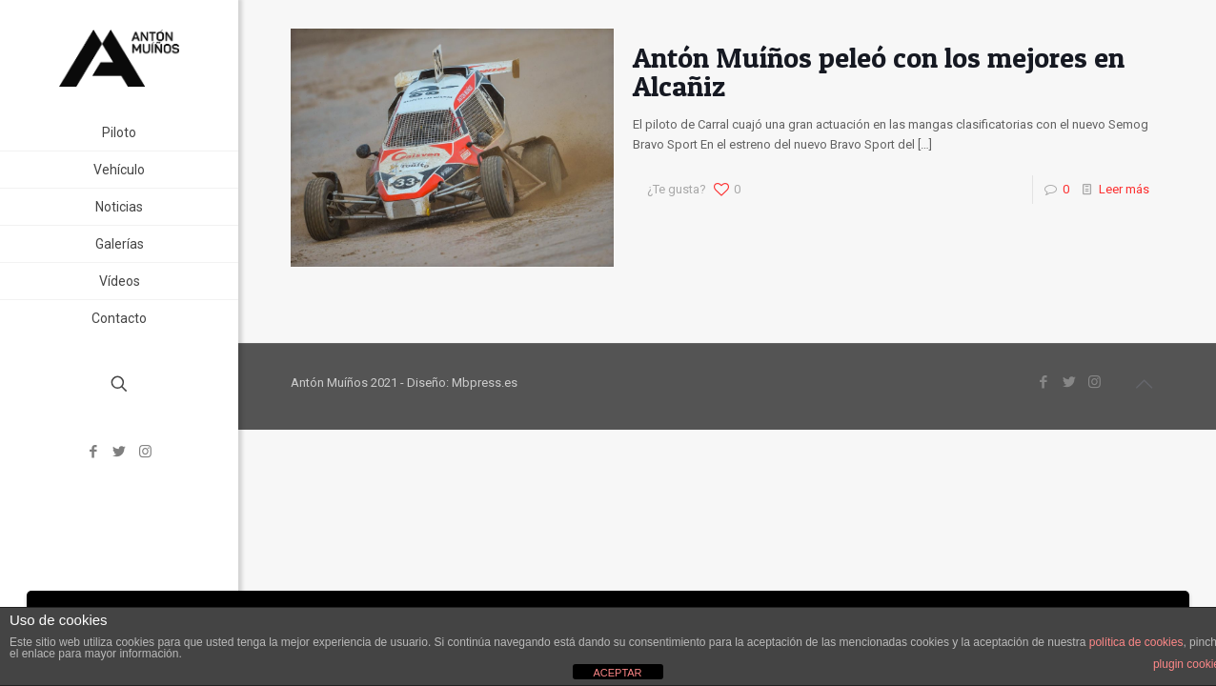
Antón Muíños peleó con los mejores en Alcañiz (879, 71)
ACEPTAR (617, 672)
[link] (220, 244)
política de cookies (1136, 642)
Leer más (1124, 189)
